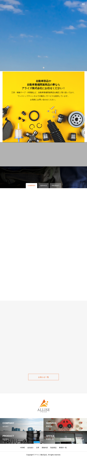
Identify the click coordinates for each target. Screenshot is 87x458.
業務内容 (45, 448)
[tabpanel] (43, 35)
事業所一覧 (63, 448)
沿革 (37, 448)
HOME (22, 448)
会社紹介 (30, 448)
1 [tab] (44, 67)
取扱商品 (53, 448)
